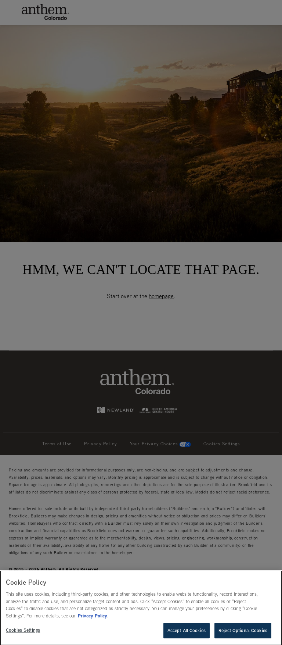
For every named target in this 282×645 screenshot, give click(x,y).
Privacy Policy (92, 616)
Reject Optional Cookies (242, 631)
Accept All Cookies (186, 631)
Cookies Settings (23, 630)
